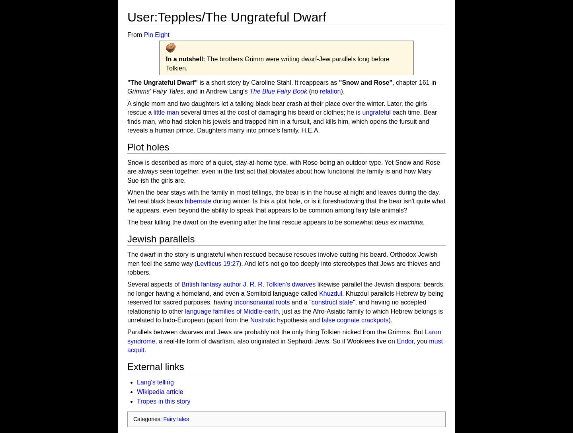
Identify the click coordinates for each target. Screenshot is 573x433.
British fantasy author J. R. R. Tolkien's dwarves (248, 284)
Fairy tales (176, 419)
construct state (332, 302)
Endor (405, 341)
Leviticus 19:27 (218, 263)
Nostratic (262, 320)
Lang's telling (155, 382)
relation (330, 91)
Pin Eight (157, 34)
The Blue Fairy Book (278, 91)
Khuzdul (330, 293)
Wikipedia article (160, 391)
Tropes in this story (164, 401)
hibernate (198, 201)
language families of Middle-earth (232, 311)
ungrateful (377, 112)
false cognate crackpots (355, 320)
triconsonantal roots (262, 302)
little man (166, 112)
